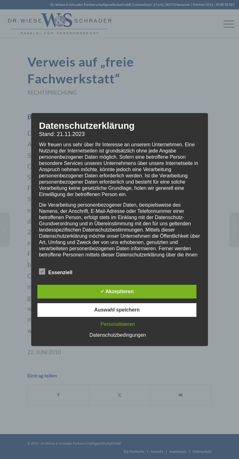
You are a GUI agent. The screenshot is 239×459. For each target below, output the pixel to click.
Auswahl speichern (117, 309)
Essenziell (55, 271)
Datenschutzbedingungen (118, 335)
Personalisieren (118, 324)
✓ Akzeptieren (117, 291)
